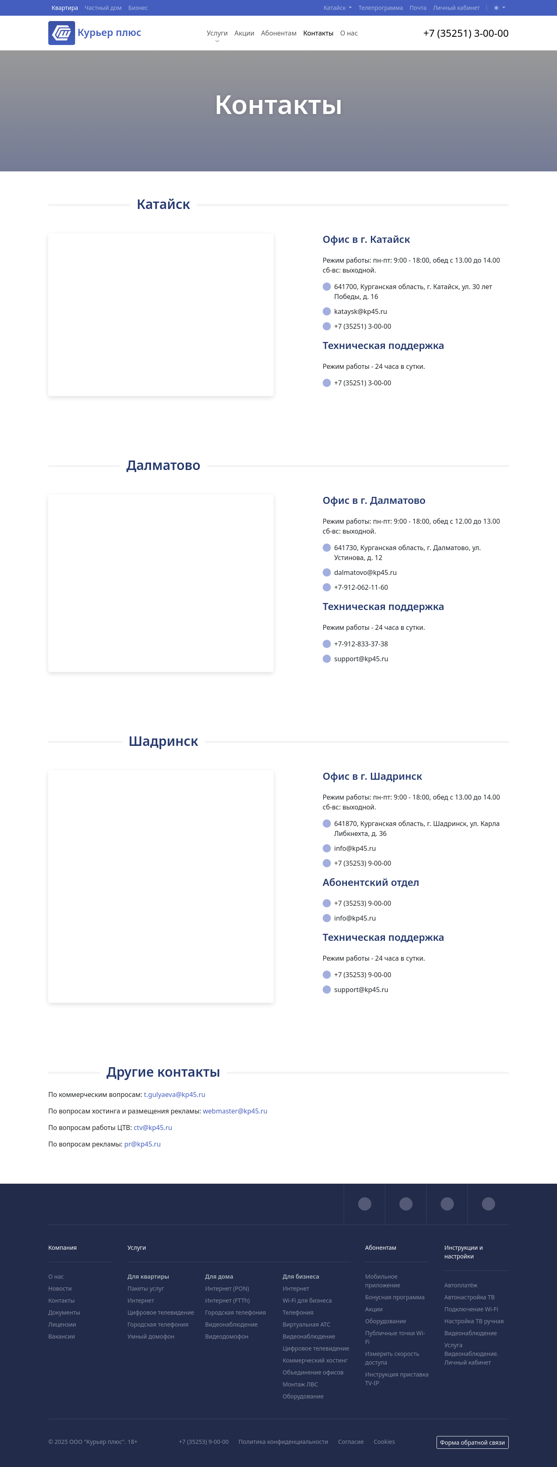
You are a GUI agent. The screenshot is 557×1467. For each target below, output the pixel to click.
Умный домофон (151, 1336)
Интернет (140, 1300)
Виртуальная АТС (306, 1324)
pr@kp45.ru (142, 1144)
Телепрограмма (381, 8)
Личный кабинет (456, 8)
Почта (418, 8)
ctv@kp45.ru (153, 1127)
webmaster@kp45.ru (235, 1111)
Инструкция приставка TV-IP (397, 1378)
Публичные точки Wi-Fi (395, 1337)
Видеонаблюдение (231, 1324)
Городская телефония (158, 1324)
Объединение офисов (313, 1372)
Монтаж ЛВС (300, 1384)
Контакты (318, 33)
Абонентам (279, 33)
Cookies (384, 1442)
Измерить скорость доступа (392, 1358)
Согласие (350, 1442)
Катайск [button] (335, 8)
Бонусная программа (395, 1297)
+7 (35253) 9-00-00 (204, 1442)
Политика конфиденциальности (283, 1442)
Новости (60, 1288)
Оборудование (303, 1396)
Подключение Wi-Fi (471, 1309)
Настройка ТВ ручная (474, 1321)
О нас (349, 33)
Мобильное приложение (382, 1280)
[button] (499, 7)
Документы (64, 1312)
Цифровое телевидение (160, 1312)
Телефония (298, 1312)
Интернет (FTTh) (227, 1300)
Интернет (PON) (227, 1288)
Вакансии (61, 1336)
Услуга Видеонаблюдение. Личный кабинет (471, 1353)
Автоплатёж (460, 1285)
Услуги (217, 33)
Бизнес (138, 8)
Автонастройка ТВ (469, 1297)
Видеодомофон (226, 1336)
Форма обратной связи (472, 1442)
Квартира (65, 8)
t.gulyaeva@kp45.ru (174, 1094)
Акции (244, 33)
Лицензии (62, 1324)
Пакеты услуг (145, 1288)
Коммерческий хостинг (315, 1360)
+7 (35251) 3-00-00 (466, 33)
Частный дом (103, 8)
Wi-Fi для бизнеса (307, 1300)
